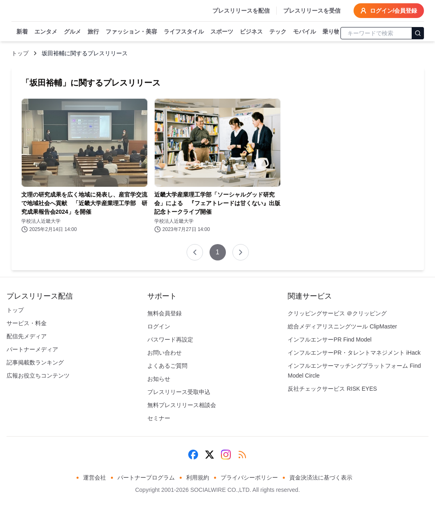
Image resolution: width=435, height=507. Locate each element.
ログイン (158, 326)
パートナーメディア (32, 349)
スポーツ (221, 32)
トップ (20, 53)
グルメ (72, 32)
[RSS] (242, 454)
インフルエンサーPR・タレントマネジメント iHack (354, 352)
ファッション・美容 (131, 32)
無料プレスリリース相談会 (181, 405)
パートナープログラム (146, 477)
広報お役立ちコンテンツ (38, 375)
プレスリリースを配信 (241, 10)
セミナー (158, 418)
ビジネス (251, 32)
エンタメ (45, 32)
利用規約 (197, 477)
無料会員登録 (164, 313)
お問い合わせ (164, 352)
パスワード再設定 (170, 339)
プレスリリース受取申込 (178, 392)
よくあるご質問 (167, 365)
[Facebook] (193, 454)
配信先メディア (27, 336)
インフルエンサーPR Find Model (330, 339)
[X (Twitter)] (209, 454)
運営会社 (94, 477)
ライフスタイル (184, 32)
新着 (22, 32)
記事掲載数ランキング (35, 362)
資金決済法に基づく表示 (320, 477)
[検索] (418, 33)
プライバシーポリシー (249, 477)
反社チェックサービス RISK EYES (332, 388)
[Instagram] (226, 454)
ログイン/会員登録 (388, 10)
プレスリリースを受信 (311, 10)
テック (277, 32)
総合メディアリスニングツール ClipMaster (342, 326)
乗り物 (331, 32)
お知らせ (158, 379)
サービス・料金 (27, 323)
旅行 (93, 32)
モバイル (304, 32)
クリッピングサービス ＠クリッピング (337, 313)
